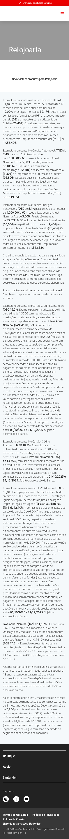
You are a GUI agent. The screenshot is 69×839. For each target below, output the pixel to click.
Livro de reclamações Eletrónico (21, 823)
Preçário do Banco (46, 131)
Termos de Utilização (15, 814)
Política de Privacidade (45, 814)
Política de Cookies (14, 819)
